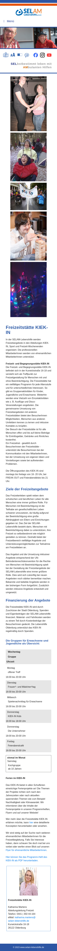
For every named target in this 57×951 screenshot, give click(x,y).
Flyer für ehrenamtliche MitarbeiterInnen (26, 850)
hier (31, 822)
